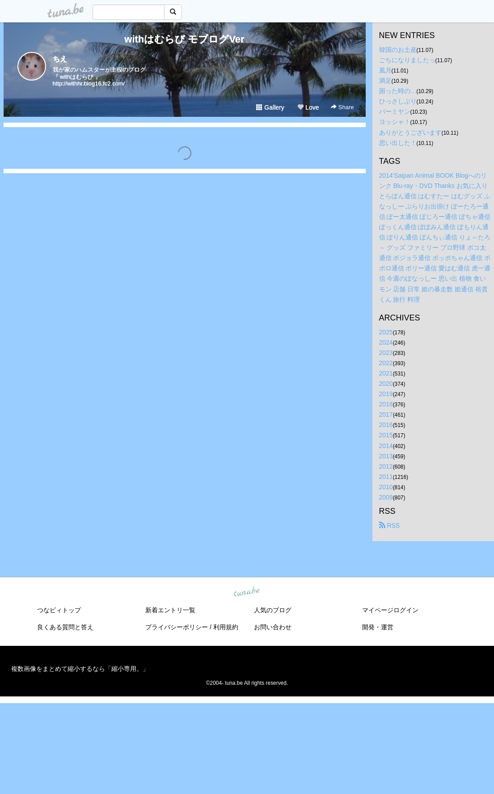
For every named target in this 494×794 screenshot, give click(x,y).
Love (308, 107)
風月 (385, 70)
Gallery (270, 107)
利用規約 (225, 627)
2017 (386, 414)
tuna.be (247, 592)
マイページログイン (390, 610)
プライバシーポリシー (176, 627)
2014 (386, 445)
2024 (386, 342)
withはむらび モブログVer (184, 39)
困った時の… (398, 90)
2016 (386, 424)
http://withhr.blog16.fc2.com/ (89, 83)
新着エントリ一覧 (170, 610)
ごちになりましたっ (407, 60)
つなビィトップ (59, 610)
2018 (386, 404)
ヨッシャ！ (394, 121)
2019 (386, 393)
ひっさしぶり (398, 101)
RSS (389, 525)
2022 (386, 363)
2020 (386, 383)
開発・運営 (377, 627)
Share (342, 107)
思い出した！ (398, 142)
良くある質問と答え (65, 627)
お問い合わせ (272, 627)
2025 (386, 332)
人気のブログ (272, 610)
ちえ (60, 59)
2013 (386, 456)
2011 (386, 476)
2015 (386, 435)
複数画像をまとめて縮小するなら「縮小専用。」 (80, 668)
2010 (386, 487)
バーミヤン (394, 111)
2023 (386, 352)
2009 (386, 497)
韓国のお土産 (398, 49)
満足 (385, 80)
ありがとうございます (410, 132)
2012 (386, 466)
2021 (386, 373)
